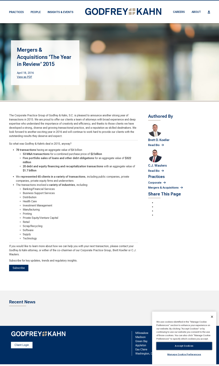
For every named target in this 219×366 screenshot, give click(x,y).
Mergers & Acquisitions (163, 187)
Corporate (155, 182)
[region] (184, 338)
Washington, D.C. (145, 353)
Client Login (22, 345)
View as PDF (24, 77)
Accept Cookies (184, 346)
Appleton (140, 345)
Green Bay (141, 341)
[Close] (212, 317)
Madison (140, 337)
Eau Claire (141, 349)
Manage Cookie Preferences (184, 354)
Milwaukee (141, 333)
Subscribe (19, 268)
